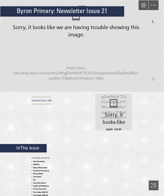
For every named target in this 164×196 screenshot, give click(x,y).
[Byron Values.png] (113, 112)
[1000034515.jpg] (82, 46)
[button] (143, 5)
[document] (82, 98)
